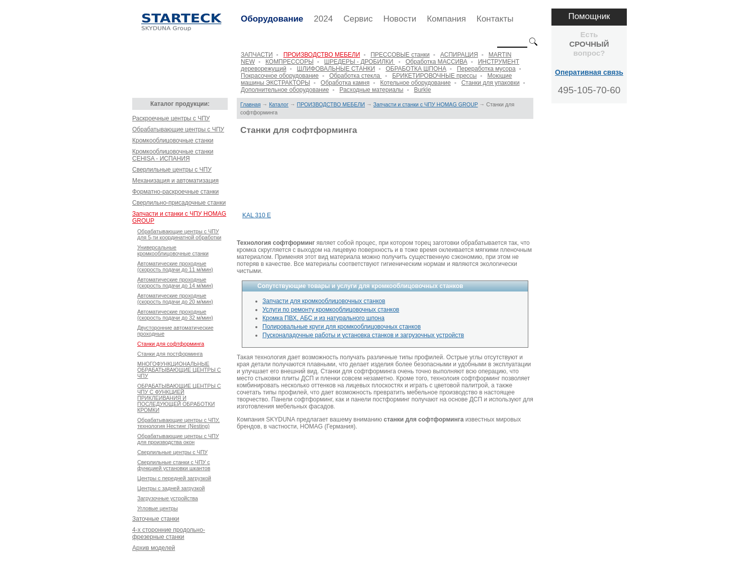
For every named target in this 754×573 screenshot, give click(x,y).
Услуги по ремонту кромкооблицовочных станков (330, 309)
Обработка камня (345, 82)
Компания (446, 19)
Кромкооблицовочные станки (173, 140)
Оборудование (272, 19)
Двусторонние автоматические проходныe (175, 331)
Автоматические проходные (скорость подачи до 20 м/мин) (175, 299)
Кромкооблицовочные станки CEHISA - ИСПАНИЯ (173, 155)
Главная (250, 104)
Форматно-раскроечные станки (175, 191)
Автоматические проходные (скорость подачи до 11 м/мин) (175, 266)
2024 (323, 19)
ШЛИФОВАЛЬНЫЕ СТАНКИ (336, 68)
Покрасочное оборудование (280, 75)
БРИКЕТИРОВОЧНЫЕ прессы (434, 75)
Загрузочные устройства (167, 498)
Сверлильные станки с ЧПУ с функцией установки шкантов (173, 465)
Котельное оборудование (415, 82)
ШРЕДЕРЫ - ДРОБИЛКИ (359, 61)
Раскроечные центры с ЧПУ (171, 118)
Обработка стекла (355, 75)
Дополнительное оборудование (285, 89)
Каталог (279, 104)
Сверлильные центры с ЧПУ (172, 169)
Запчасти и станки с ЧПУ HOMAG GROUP (179, 217)
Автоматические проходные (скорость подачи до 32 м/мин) (175, 315)
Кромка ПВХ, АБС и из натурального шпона (323, 318)
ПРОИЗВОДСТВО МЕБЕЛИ (322, 54)
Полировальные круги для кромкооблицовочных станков (341, 326)
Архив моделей (153, 547)
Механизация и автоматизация (175, 180)
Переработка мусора (486, 68)
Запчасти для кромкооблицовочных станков (323, 301)
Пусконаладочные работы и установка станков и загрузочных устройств (363, 335)
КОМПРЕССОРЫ (289, 61)
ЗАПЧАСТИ (257, 54)
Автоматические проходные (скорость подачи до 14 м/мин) (175, 282)
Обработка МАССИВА (436, 61)
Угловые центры (157, 508)
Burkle (422, 89)
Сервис (357, 19)
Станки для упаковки (490, 82)
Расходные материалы (371, 89)
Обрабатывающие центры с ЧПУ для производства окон (178, 439)
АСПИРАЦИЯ (459, 54)
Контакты (495, 19)
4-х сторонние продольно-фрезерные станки (168, 533)
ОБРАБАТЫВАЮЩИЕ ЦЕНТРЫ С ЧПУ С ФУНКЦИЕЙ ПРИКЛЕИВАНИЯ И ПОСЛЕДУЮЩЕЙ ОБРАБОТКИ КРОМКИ (179, 398)
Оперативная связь (589, 72)
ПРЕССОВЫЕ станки (400, 54)
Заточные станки (155, 518)
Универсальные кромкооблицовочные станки (173, 250)
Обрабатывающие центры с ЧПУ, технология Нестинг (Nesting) (178, 423)
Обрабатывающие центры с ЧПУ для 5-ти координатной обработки (179, 234)
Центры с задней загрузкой (171, 488)
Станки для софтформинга (170, 344)
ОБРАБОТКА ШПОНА (416, 68)
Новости (399, 19)
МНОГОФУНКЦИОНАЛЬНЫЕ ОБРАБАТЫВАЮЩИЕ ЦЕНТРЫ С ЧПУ (179, 370)
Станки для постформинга (170, 354)
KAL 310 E (256, 215)
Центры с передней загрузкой (174, 478)
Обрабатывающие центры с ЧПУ (178, 129)
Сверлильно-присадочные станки (179, 202)
